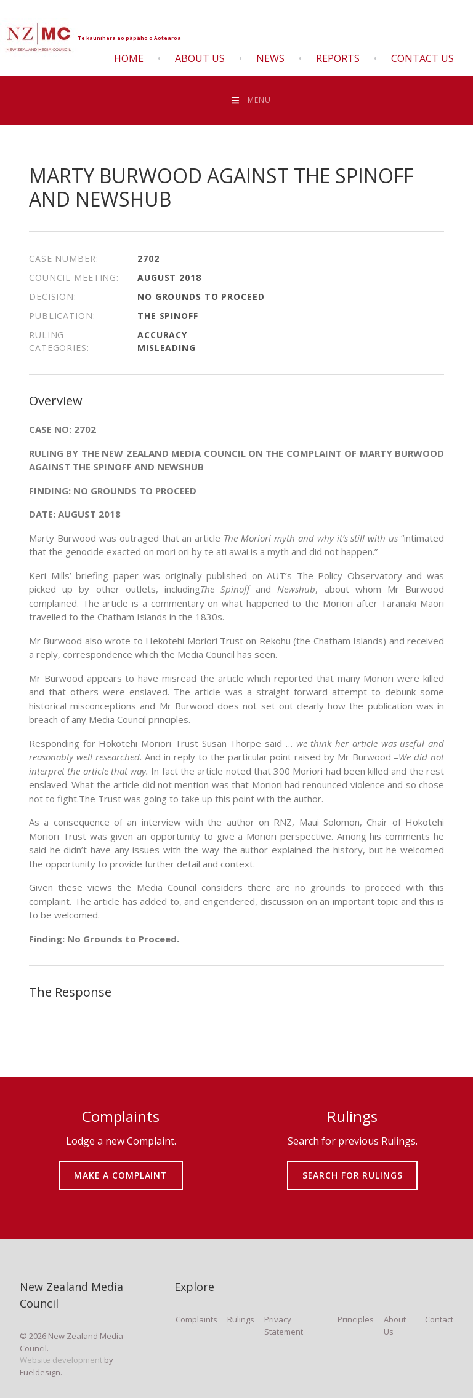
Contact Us (422, 58)
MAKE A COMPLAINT (121, 1166)
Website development (62, 1359)
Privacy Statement (283, 1325)
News (270, 58)
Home (129, 58)
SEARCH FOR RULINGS (352, 1166)
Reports (338, 58)
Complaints (196, 1319)
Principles (356, 1319)
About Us (200, 58)
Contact (439, 1319)
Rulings (240, 1319)
